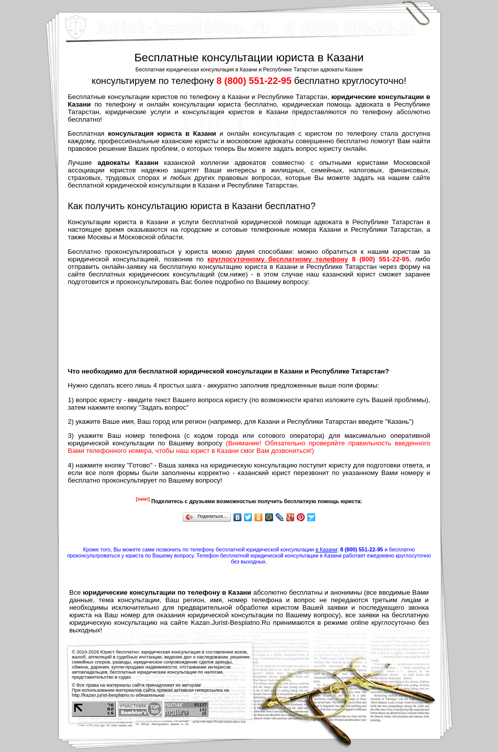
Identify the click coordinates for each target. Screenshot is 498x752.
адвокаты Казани (127, 162)
